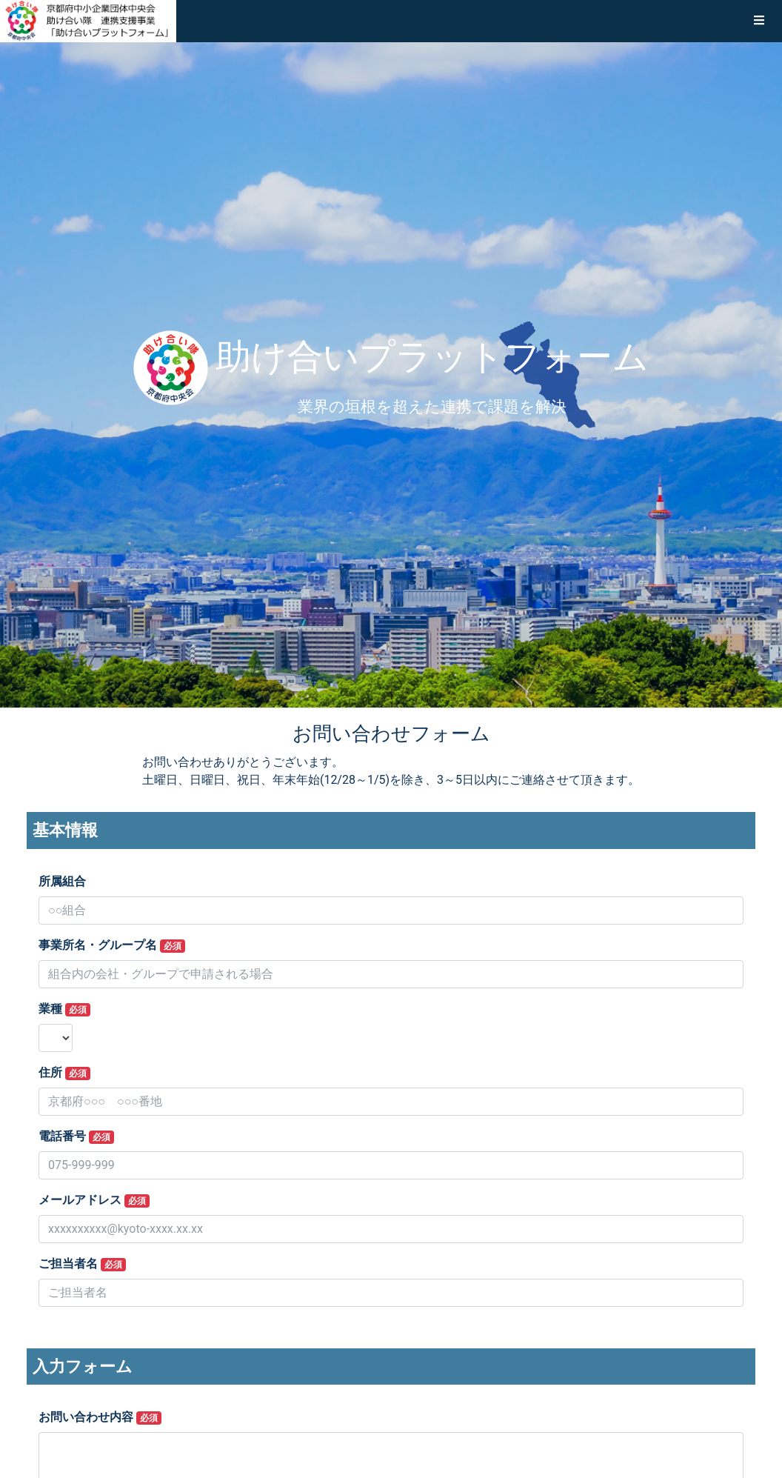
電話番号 (76, 1136)
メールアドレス (94, 1200)
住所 (64, 1072)
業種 (64, 1009)
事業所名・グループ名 (112, 945)
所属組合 (62, 881)
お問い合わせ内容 (100, 1417)
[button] (759, 21)
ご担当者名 (82, 1263)
